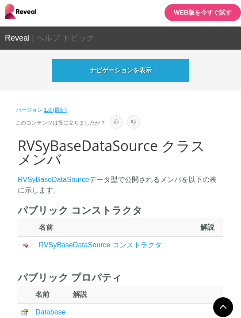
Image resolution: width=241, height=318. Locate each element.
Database (50, 312)
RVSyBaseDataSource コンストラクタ (100, 245)
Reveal (17, 38)
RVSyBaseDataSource (53, 179)
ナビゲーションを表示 (121, 70)
